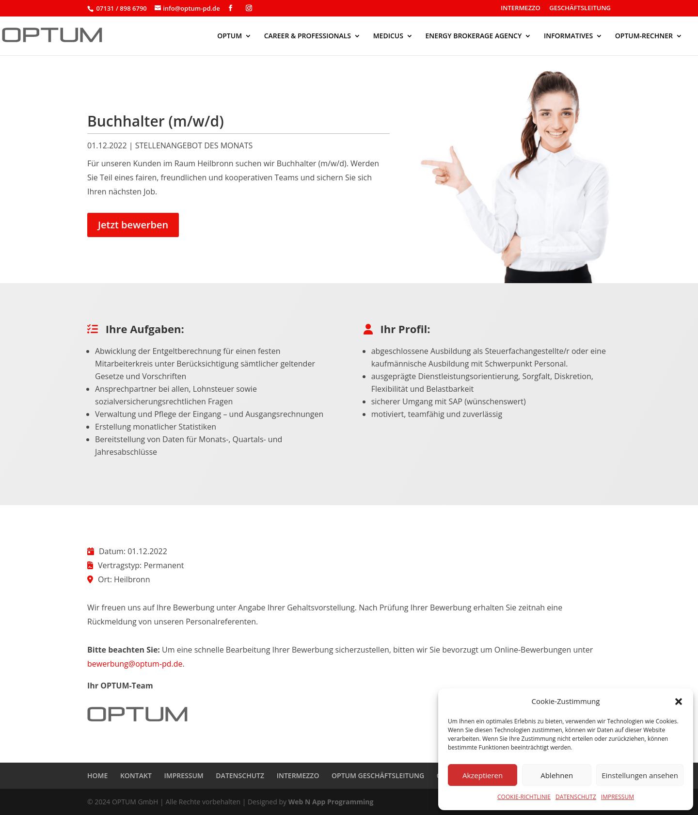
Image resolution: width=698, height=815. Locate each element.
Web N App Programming (331, 801)
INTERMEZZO (520, 8)
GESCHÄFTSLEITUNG (580, 8)
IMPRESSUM (617, 797)
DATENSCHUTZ (575, 797)
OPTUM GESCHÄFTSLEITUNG (378, 775)
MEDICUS (388, 36)
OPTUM (229, 36)
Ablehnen (556, 775)
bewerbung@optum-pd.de (135, 663)
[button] (678, 701)
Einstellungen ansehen (640, 775)
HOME (97, 775)
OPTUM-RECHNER (644, 36)
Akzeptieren (482, 775)
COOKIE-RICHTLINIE (524, 797)
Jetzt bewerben (133, 224)
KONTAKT (136, 775)
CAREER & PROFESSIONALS (307, 36)
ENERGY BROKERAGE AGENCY (474, 36)
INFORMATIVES (568, 36)
